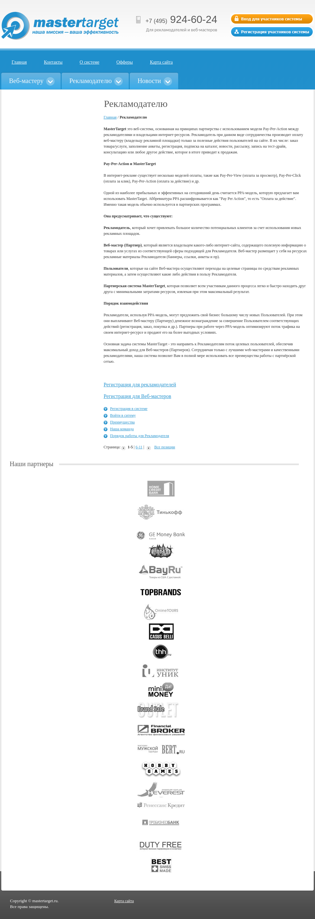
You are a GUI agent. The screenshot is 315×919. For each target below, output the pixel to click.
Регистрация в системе (128, 408)
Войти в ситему (123, 415)
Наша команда (122, 429)
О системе (89, 62)
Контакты (53, 62)
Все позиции (164, 447)
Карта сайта (161, 62)
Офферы (125, 62)
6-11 (139, 447)
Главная (19, 62)
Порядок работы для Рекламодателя (139, 435)
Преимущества (122, 422)
